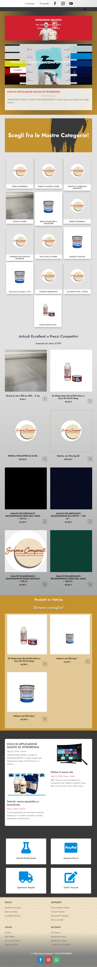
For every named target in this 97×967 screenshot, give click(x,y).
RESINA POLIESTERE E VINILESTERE (48, 209)
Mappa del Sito (11, 944)
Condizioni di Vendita (60, 944)
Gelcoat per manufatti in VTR (19, 278)
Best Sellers (10, 936)
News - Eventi (69, 776)
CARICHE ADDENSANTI (48, 278)
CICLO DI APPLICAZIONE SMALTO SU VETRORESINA (39, 92)
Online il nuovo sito (62, 772)
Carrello (45, 3)
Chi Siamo (55, 932)
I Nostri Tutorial (57, 911)
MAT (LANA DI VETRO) (48, 243)
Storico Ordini (11, 911)
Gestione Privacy (58, 936)
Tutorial (52, 96)
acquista (18, 70)
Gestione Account (13, 907)
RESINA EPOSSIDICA (77, 208)
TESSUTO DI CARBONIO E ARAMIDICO (77, 174)
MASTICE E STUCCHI (77, 243)
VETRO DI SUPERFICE (19, 173)
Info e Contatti (57, 919)
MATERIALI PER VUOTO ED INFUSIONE (19, 244)
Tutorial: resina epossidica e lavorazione (23, 802)
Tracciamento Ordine (60, 907)
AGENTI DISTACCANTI (47, 311)
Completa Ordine (12, 915)
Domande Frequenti (59, 915)
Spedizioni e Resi (58, 940)
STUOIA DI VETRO (19, 208)
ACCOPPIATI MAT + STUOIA (77, 278)
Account (31, 3)
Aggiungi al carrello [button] (45, 399)
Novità (8, 932)
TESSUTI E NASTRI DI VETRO (48, 173)
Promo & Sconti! (12, 940)
